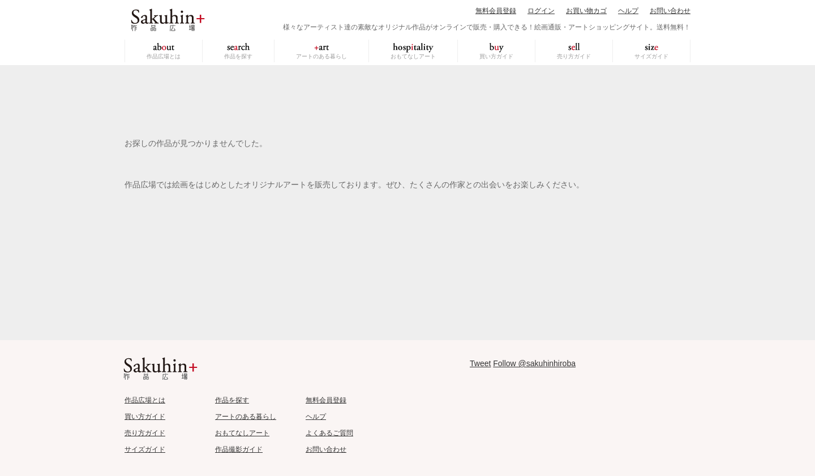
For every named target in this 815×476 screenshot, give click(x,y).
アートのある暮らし (321, 56)
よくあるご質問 (329, 433)
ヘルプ (628, 11)
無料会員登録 (495, 11)
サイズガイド (651, 56)
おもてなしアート (413, 56)
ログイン (541, 11)
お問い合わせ (670, 11)
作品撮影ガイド (239, 449)
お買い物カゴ (586, 11)
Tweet (480, 363)
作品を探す (238, 56)
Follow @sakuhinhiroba (534, 363)
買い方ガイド (496, 56)
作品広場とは (164, 56)
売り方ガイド (574, 56)
